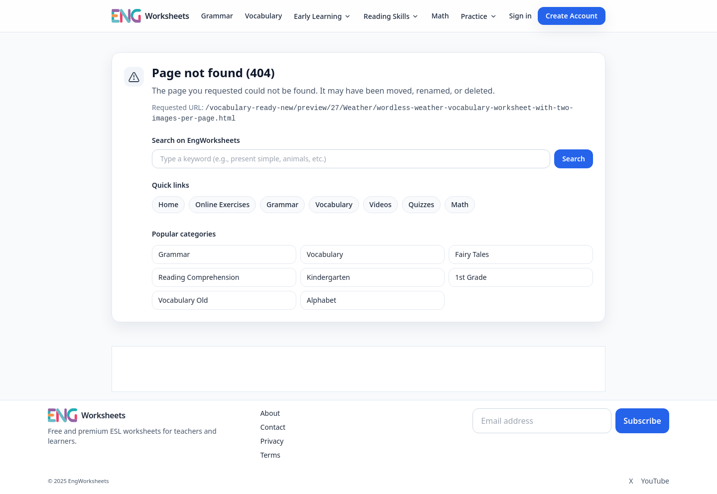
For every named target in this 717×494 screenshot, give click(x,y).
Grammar (217, 15)
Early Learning (323, 16)
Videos (380, 204)
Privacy (272, 441)
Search (573, 158)
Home (168, 204)
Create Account (572, 15)
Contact (273, 427)
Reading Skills (391, 16)
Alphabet (321, 300)
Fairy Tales (472, 254)
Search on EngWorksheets (196, 140)
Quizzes (421, 204)
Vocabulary (263, 15)
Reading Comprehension (198, 277)
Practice (479, 16)
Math (440, 15)
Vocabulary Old (183, 300)
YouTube (655, 481)
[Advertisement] (358, 369)
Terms (270, 455)
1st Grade (470, 277)
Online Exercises (222, 204)
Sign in (520, 15)
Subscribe (642, 420)
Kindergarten (328, 277)
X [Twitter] (631, 481)
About (270, 413)
